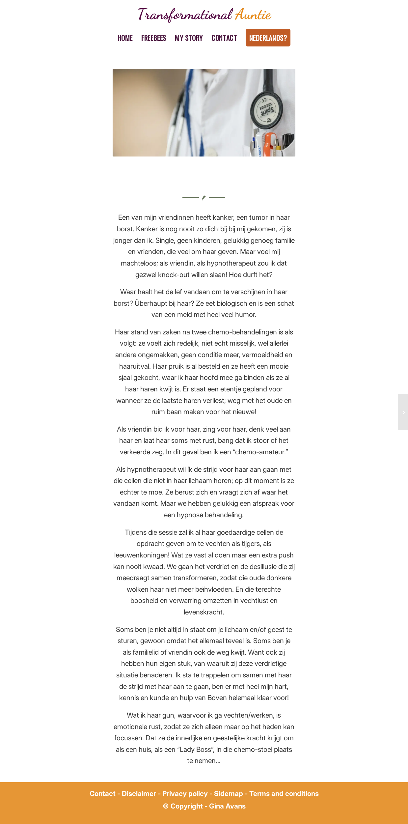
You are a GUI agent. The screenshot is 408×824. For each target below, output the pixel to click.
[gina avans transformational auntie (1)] (204, 15)
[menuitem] (125, 38)
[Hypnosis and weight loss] (403, 412)
